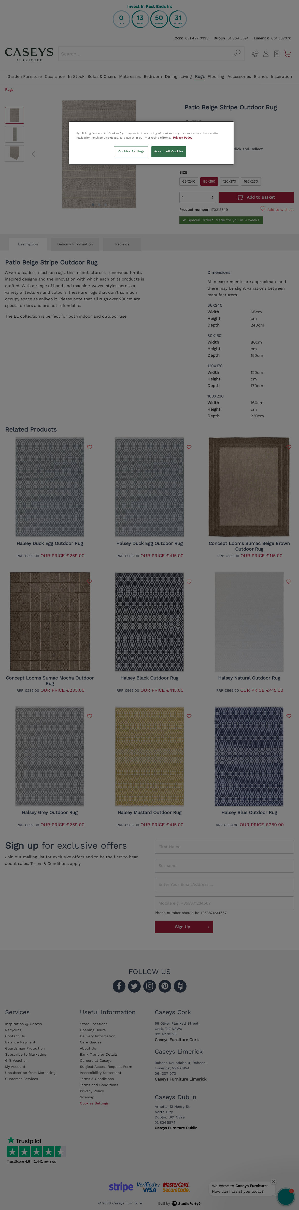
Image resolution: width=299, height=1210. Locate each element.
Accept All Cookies (168, 151)
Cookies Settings (131, 151)
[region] (151, 143)
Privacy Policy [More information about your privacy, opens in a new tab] (182, 137)
